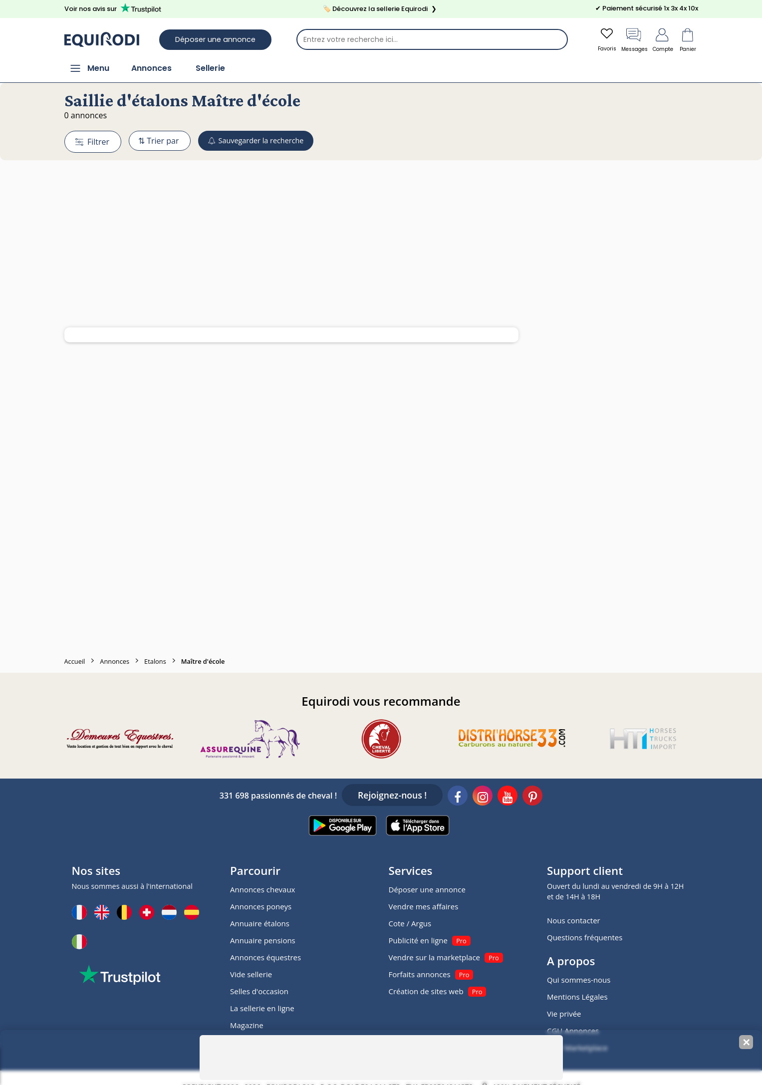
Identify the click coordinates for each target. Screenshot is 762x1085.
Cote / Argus (410, 924)
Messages (627, 39)
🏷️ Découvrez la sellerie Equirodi (381, 8)
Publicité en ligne (418, 941)
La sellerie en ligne (262, 1009)
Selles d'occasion (259, 992)
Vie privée (564, 1015)
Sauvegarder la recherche (268, 141)
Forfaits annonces (420, 975)
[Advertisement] (381, 221)
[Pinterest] (532, 798)
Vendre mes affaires (424, 907)
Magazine (246, 1026)
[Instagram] (483, 798)
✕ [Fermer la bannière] (746, 1042)
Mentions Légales (577, 998)
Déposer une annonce (215, 40)
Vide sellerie (251, 975)
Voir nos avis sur (114, 8)
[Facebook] (458, 798)
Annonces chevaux (262, 890)
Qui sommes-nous (578, 981)
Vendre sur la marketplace (435, 958)
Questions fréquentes (584, 938)
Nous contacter (573, 921)
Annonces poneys (260, 907)
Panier (688, 39)
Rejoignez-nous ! (392, 796)
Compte (660, 39)
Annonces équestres (265, 958)
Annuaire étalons (259, 924)
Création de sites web (426, 992)
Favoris (596, 39)
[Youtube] (507, 798)
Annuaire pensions (262, 941)
